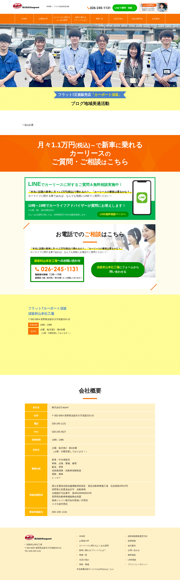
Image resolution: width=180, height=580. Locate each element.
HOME (48, 6)
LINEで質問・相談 (123, 8)
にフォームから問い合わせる (118, 269)
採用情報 (132, 541)
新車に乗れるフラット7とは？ (81, 18)
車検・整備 (84, 564)
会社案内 (155, 19)
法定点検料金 (137, 19)
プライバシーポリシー (138, 564)
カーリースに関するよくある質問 (62, 18)
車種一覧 (99, 19)
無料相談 (132, 555)
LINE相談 (132, 560)
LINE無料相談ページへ (113, 214)
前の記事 (28, 125)
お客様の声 (43, 19)
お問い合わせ (134, 550)
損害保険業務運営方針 (138, 536)
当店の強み (118, 19)
